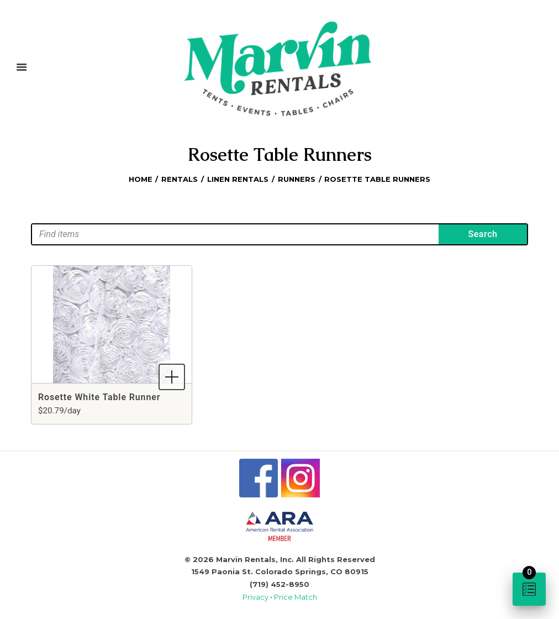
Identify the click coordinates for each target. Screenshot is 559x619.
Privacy (256, 596)
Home (140, 179)
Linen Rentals (237, 179)
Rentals (179, 179)
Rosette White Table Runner (99, 397)
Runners (296, 179)
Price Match (295, 596)
